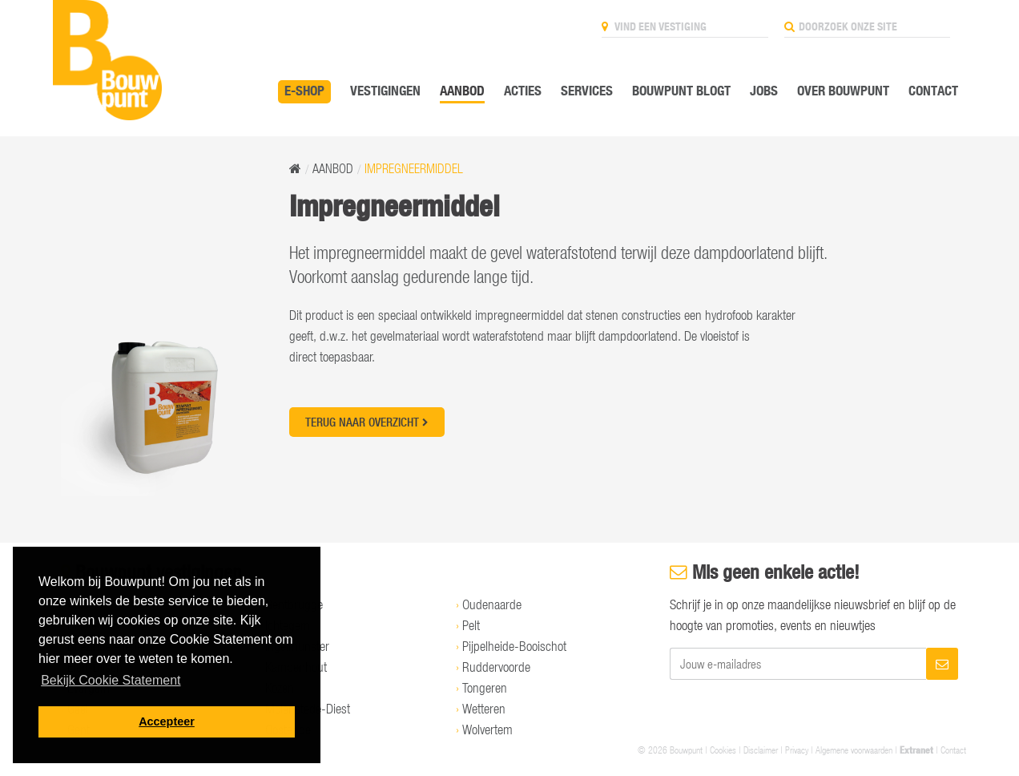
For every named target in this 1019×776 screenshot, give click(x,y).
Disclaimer (760, 749)
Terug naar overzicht (367, 422)
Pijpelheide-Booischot (514, 646)
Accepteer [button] (167, 721)
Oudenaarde (492, 604)
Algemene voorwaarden (854, 749)
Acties (523, 90)
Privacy (796, 749)
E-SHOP (304, 90)
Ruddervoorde (496, 667)
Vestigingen (385, 90)
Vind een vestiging (654, 26)
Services (587, 90)
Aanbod (462, 90)
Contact (933, 90)
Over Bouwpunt (843, 90)
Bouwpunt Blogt (681, 90)
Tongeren (484, 688)
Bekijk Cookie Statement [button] (110, 680)
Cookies (723, 749)
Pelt (471, 625)
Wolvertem (487, 729)
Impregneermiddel (414, 168)
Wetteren (483, 709)
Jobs (764, 90)
